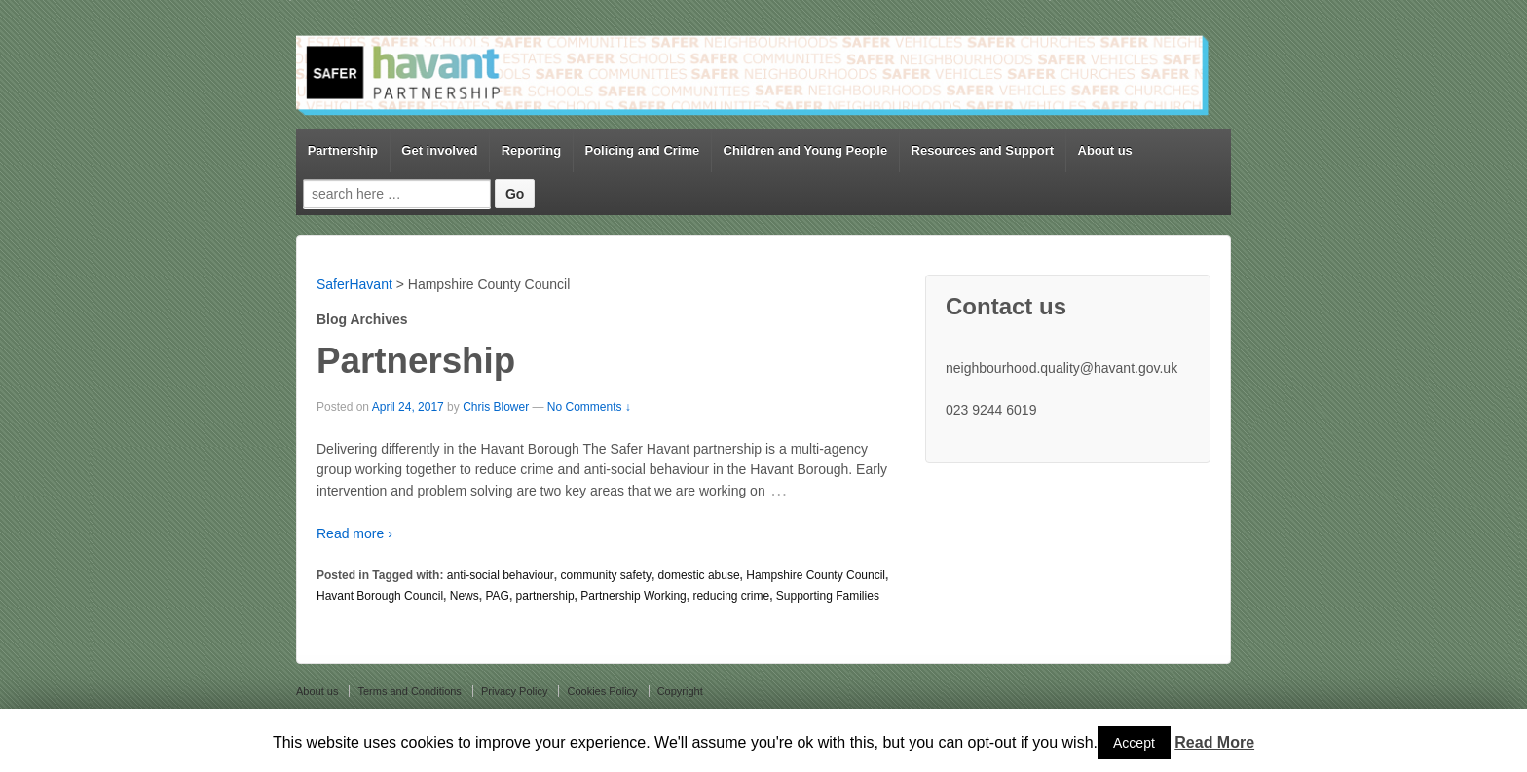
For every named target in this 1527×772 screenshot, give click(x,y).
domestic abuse (699, 575)
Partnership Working (633, 596)
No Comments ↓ (589, 407)
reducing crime (730, 596)
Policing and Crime (641, 150)
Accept (1134, 743)
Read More (1214, 742)
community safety (606, 575)
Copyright (680, 691)
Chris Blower (496, 407)
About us (1105, 150)
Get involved (439, 150)
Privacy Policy (514, 691)
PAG (496, 596)
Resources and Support (983, 150)
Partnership (343, 150)
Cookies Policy (602, 691)
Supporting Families (827, 596)
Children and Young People (806, 150)
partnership (545, 596)
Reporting (531, 150)
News (464, 596)
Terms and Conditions (409, 691)
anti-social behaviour (500, 575)
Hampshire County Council (815, 575)
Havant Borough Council (380, 596)
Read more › (354, 533)
